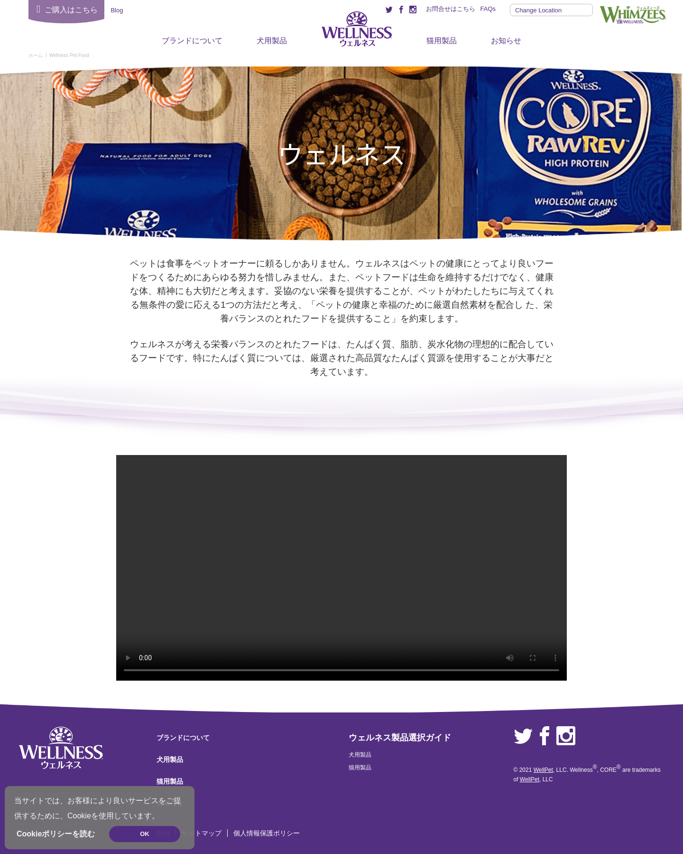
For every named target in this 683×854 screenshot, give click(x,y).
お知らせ (506, 41)
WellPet (543, 770)
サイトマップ (202, 833)
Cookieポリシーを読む (56, 834)
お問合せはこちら (450, 8)
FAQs (488, 8)
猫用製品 (441, 41)
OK (144, 833)
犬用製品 (272, 41)
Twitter (523, 736)
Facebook (544, 736)
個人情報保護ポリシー (266, 833)
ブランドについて (192, 41)
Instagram (565, 736)
